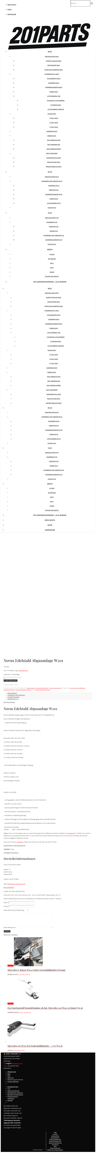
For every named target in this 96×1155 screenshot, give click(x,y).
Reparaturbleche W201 (54, 166)
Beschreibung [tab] (12, 693)
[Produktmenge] (12, 678)
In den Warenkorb (10, 680)
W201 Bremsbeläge (53, 144)
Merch (50, 249)
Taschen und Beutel (52, 276)
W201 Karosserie (52, 153)
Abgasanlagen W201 (52, 56)
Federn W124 (53, 199)
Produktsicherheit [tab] (13, 697)
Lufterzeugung (55, 105)
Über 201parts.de (55, 1148)
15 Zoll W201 (53, 118)
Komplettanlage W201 (53, 61)
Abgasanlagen (31, 688)
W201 (50, 51)
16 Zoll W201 (53, 122)
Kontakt (10, 1100)
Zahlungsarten (55, 1137)
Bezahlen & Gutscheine (15, 1095)
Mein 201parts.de (13, 1091)
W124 (50, 172)
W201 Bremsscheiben (54, 149)
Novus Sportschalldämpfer (77, 688)
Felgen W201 (52, 114)
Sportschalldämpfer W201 (54, 70)
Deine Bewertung (10, 910)
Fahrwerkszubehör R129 (53, 240)
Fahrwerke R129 (51, 222)
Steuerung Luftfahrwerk (56, 100)
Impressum (55, 1144)
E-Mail (6, 906)
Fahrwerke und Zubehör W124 (51, 181)
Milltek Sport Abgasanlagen (55, 1150)
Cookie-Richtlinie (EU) (55, 1141)
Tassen (52, 272)
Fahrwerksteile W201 (52, 74)
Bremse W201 (52, 136)
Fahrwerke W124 (53, 185)
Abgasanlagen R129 (52, 218)
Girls (52, 263)
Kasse (9, 9)
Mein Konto (11, 5)
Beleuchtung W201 (53, 162)
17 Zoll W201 (53, 127)
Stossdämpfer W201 (54, 78)
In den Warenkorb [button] (24, 974)
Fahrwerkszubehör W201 (53, 87)
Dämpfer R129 (53, 226)
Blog (8, 1074)
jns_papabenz (18, 842)
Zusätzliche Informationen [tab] (16, 695)
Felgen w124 (52, 207)
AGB (55, 1132)
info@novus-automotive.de (16, 884)
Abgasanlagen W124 (52, 177)
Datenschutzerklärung (55, 1143)
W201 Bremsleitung (53, 140)
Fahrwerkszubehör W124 (53, 194)
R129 (50, 213)
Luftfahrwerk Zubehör (56, 109)
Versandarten (55, 1136)
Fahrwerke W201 (53, 83)
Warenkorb (11, 14)
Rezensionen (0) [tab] (12, 699)
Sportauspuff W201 (9, 690)
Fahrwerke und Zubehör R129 (53, 235)
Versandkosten (23, 670)
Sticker (51, 254)
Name (6, 902)
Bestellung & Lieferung (15, 1093)
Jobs (8, 1076)
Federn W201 (53, 92)
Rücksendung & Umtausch (12, 1097)
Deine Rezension (10, 927)
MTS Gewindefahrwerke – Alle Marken (49, 282)
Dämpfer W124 (54, 190)
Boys (51, 267)
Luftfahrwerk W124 (54, 203)
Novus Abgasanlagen (55, 688)
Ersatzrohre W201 (54, 65)
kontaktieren (71, 833)
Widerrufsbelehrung (55, 1139)
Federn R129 (54, 231)
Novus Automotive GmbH (42, 690)
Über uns (10, 1078)
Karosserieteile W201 (53, 158)
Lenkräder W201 (51, 131)
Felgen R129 (52, 244)
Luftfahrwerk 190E (53, 96)
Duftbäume (52, 259)
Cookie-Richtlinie (13, 1081)
